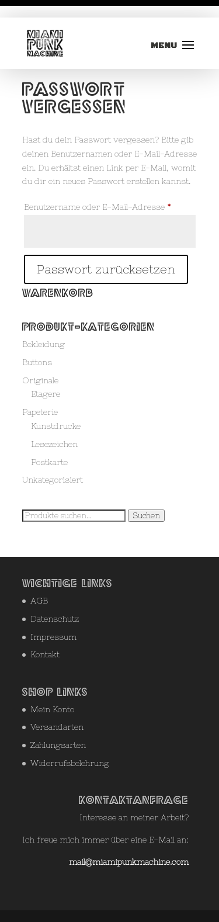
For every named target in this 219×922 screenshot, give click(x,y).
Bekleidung (43, 344)
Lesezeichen (54, 444)
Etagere (45, 393)
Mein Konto (52, 709)
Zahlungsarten (58, 745)
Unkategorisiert (52, 479)
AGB (39, 600)
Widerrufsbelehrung (69, 763)
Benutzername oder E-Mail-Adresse (110, 205)
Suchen (146, 515)
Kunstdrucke (56, 426)
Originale (40, 380)
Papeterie (40, 412)
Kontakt (45, 654)
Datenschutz (54, 618)
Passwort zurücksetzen (106, 269)
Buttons (37, 362)
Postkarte (49, 462)
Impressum (53, 637)
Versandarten (57, 727)
